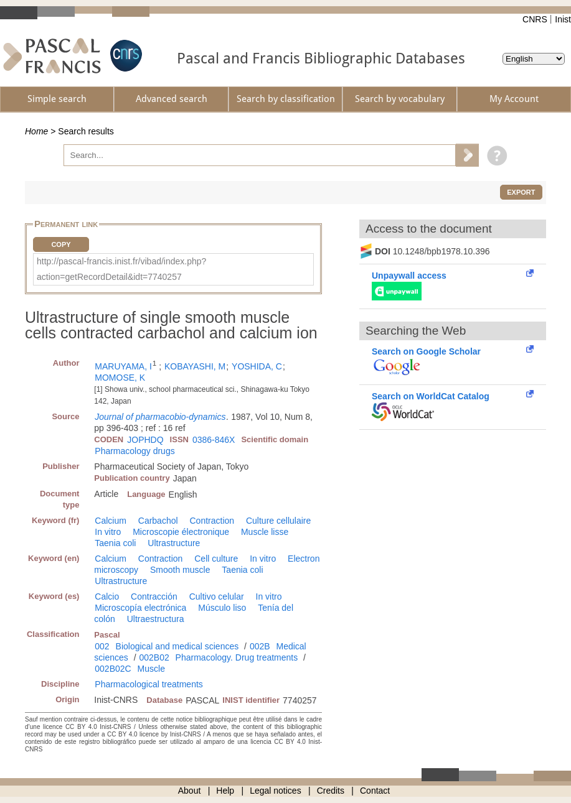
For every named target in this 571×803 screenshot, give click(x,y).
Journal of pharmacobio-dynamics (160, 417)
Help (225, 791)
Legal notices (275, 791)
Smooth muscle (180, 570)
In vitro (108, 532)
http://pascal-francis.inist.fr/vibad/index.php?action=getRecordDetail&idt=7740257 (121, 269)
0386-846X (213, 440)
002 (102, 646)
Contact (375, 791)
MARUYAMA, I (123, 366)
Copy (60, 244)
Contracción (154, 596)
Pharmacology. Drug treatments (237, 657)
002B (260, 646)
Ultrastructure (174, 543)
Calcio (107, 596)
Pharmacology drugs (134, 451)
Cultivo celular (216, 596)
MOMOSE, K (120, 378)
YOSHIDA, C (257, 366)
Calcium (110, 521)
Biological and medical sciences (177, 646)
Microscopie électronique (181, 532)
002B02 (154, 657)
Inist (563, 19)
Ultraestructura (155, 619)
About (189, 791)
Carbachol (158, 521)
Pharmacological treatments (149, 684)
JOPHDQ (145, 440)
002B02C (113, 669)
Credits (330, 791)
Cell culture (216, 559)
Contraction (211, 521)
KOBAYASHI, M (194, 366)
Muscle (151, 669)
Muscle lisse (264, 532)
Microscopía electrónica (140, 608)
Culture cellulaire (278, 521)
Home (36, 131)
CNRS (534, 19)
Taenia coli (115, 543)
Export (521, 192)
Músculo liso (222, 608)
